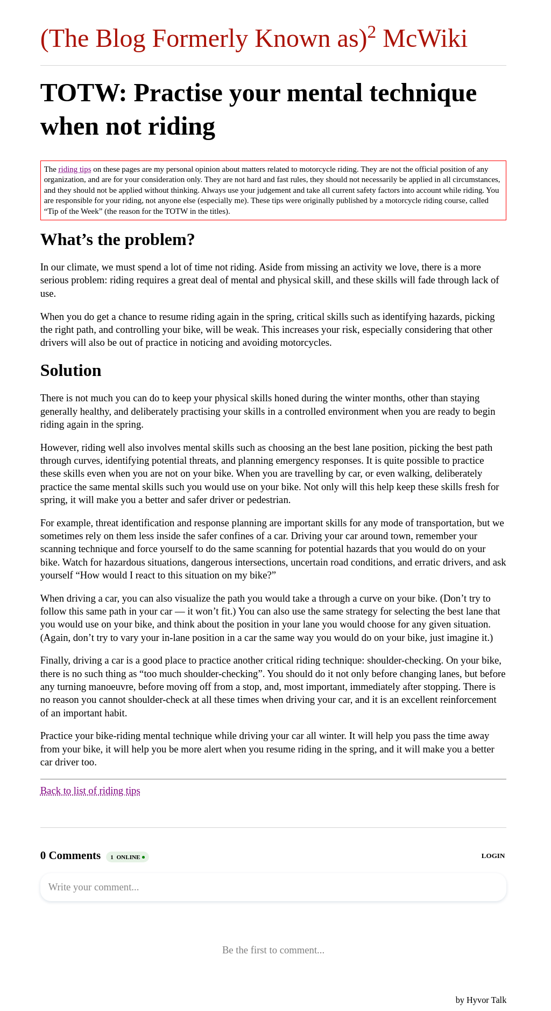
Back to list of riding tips (90, 790)
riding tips (75, 169)
